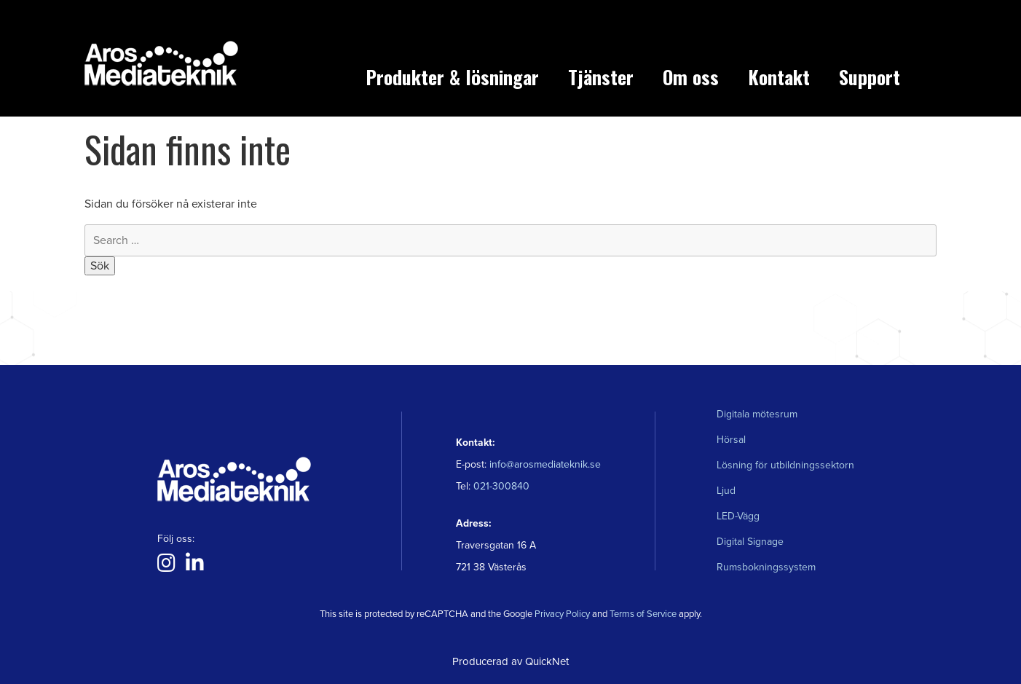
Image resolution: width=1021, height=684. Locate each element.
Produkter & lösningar (452, 77)
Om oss (691, 77)
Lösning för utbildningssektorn (785, 465)
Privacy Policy (562, 614)
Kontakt (779, 77)
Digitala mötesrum (757, 414)
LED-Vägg (738, 516)
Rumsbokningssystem (766, 567)
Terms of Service (643, 614)
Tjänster (601, 77)
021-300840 (499, 486)
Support (869, 77)
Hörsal (731, 439)
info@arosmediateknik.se (545, 464)
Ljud (726, 490)
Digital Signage (750, 541)
